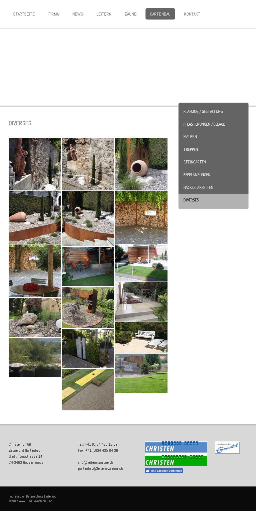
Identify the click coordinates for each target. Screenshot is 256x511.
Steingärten (195, 162)
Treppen (191, 149)
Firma (53, 14)
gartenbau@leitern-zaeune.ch (100, 468)
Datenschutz (34, 496)
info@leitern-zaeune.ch (95, 462)
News (77, 14)
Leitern (103, 14)
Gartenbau (160, 14)
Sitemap (51, 496)
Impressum (16, 496)
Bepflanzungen (197, 174)
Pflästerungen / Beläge (204, 124)
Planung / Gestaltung (203, 111)
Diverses (191, 200)
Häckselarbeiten (198, 187)
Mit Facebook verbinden (164, 471)
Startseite (24, 14)
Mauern (190, 136)
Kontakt (192, 14)
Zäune (130, 14)
